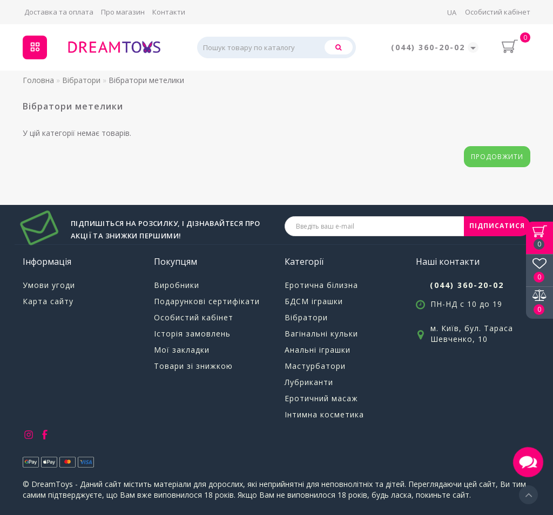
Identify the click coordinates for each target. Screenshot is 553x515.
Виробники (176, 285)
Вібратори (306, 317)
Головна (38, 80)
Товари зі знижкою (193, 366)
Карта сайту (48, 301)
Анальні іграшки (317, 350)
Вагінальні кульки (321, 333)
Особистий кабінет (497, 12)
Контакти (168, 12)
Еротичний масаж (321, 398)
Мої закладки (182, 350)
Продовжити (497, 156)
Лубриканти (309, 382)
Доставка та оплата (58, 12)
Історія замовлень (192, 333)
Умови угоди (49, 285)
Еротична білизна (321, 285)
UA (451, 12)
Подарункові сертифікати (207, 301)
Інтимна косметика (324, 414)
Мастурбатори (315, 366)
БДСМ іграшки (314, 301)
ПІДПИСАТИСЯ (497, 225)
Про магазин (123, 12)
